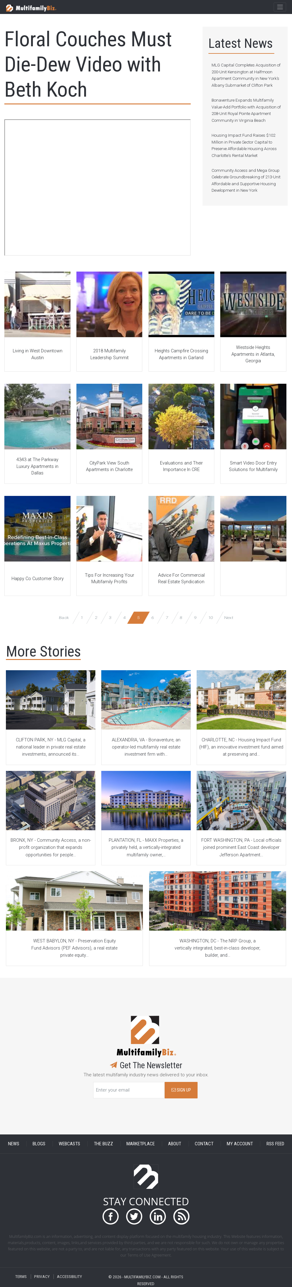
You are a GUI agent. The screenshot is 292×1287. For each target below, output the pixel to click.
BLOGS (39, 1144)
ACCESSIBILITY (69, 1276)
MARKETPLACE (140, 1144)
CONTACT (204, 1144)
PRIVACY (42, 1276)
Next (228, 618)
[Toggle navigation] (280, 7)
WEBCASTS (69, 1144)
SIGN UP (181, 1090)
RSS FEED (275, 1144)
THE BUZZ (103, 1144)
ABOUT (174, 1144)
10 (210, 618)
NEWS (13, 1144)
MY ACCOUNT (240, 1144)
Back (64, 618)
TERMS (21, 1276)
